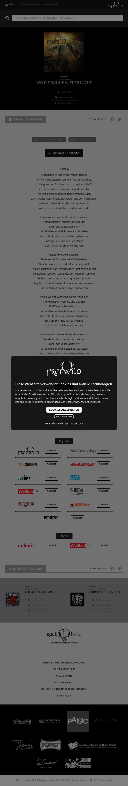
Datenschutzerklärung (56, 423)
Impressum (77, 423)
